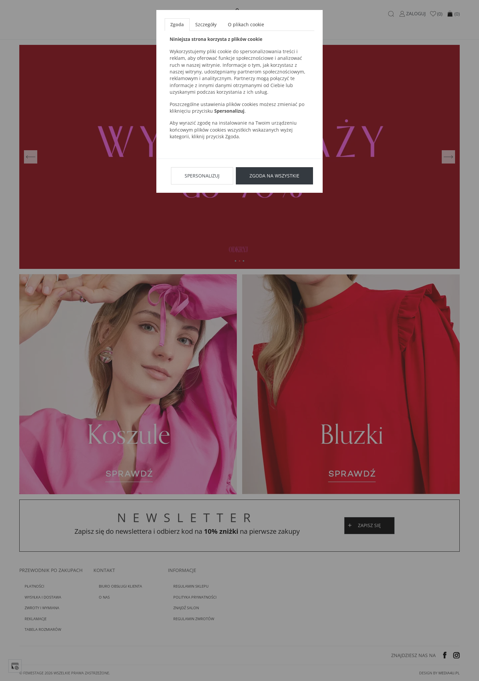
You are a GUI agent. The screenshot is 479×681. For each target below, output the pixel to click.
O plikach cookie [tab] (246, 24)
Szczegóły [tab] (206, 24)
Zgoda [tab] (177, 24)
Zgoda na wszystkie (274, 175)
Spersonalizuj (202, 175)
